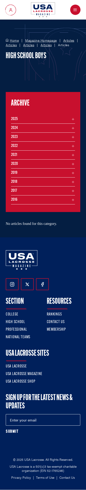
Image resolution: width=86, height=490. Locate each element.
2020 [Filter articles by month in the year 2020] (14, 164)
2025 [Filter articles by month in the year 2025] (14, 119)
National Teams (18, 337)
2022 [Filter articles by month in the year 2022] (14, 146)
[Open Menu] (75, 10)
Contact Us (56, 322)
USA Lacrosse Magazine (24, 374)
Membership (56, 329)
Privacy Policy (21, 477)
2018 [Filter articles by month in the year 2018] (14, 182)
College (12, 314)
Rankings (54, 314)
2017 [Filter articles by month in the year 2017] (14, 191)
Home (14, 40)
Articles (68, 40)
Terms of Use (45, 477)
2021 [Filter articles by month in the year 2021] (14, 155)
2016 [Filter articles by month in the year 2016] (14, 200)
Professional (16, 329)
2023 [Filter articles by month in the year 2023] (14, 137)
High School (15, 322)
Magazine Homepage (41, 40)
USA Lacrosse (16, 366)
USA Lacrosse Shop (20, 381)
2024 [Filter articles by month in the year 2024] (14, 128)
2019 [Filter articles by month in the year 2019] (14, 173)
